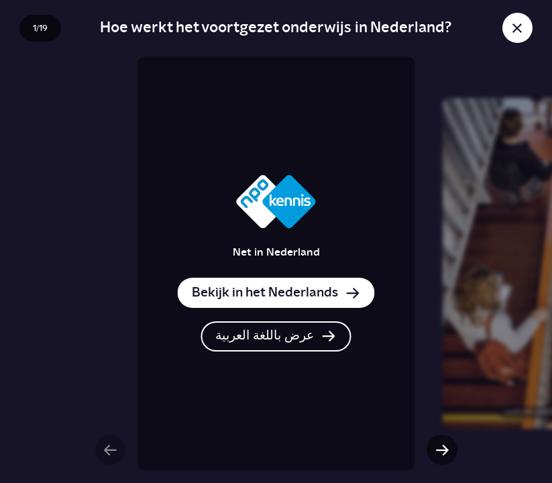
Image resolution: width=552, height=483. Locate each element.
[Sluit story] (517, 28)
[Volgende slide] (442, 450)
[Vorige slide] (110, 450)
